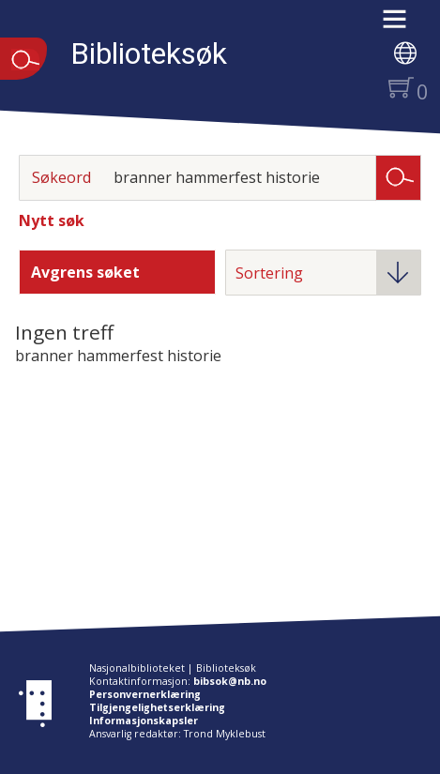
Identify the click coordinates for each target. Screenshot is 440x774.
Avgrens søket (85, 272)
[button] (404, 25)
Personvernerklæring (145, 694)
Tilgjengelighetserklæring (157, 707)
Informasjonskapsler (143, 720)
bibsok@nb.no (229, 681)
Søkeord (61, 177)
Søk (399, 176)
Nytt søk (51, 220)
